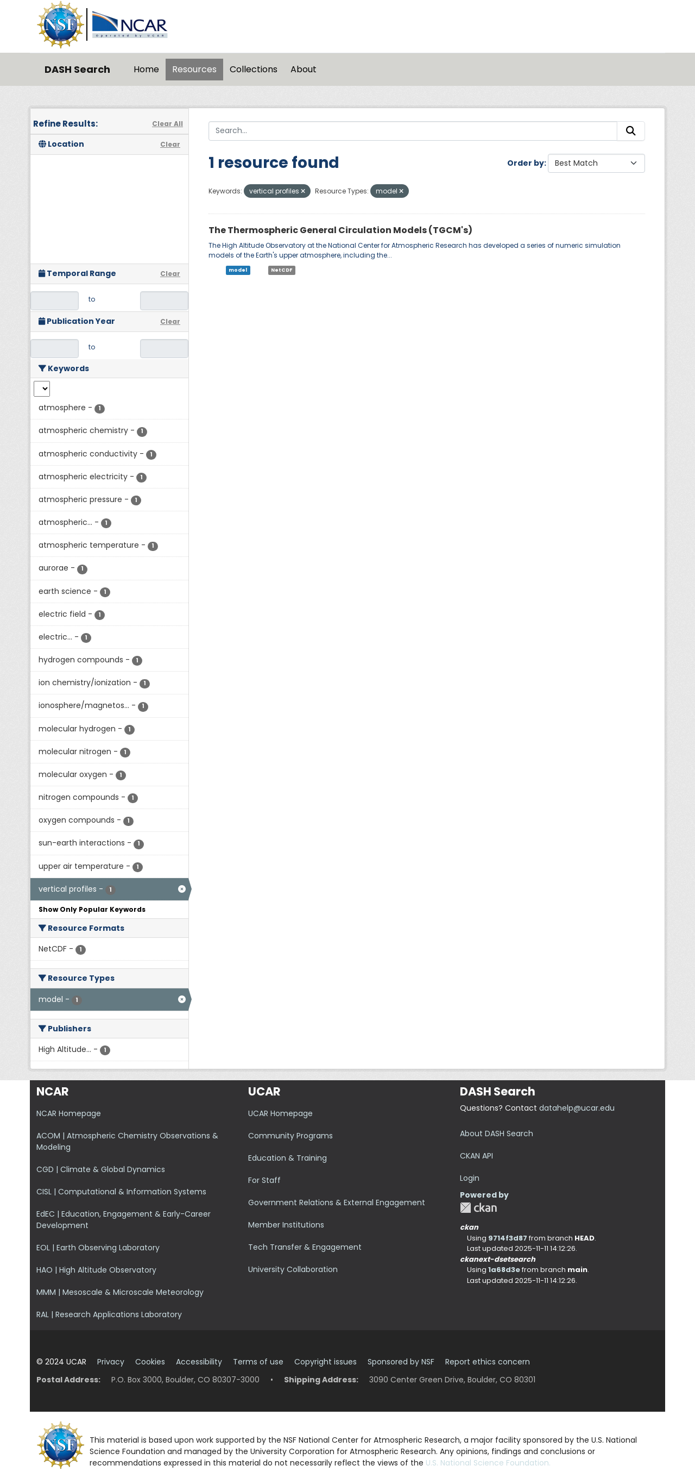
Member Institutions (286, 1224)
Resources (194, 69)
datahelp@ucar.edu (577, 1108)
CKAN (478, 1207)
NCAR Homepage (68, 1113)
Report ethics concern (487, 1361)
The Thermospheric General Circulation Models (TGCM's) (340, 230)
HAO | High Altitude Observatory (96, 1269)
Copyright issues (325, 1361)
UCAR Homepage (280, 1113)
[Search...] (412, 131)
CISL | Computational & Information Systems (121, 1191)
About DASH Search (496, 1133)
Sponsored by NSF (401, 1361)
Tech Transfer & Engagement (305, 1247)
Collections (253, 69)
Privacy (110, 1361)
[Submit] (631, 131)
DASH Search (77, 69)
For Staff (264, 1180)
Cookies (150, 1361)
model (238, 270)
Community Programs (290, 1135)
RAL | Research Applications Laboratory (109, 1314)
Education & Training (287, 1158)
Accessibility (199, 1361)
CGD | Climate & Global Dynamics (100, 1169)
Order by (525, 163)
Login (469, 1178)
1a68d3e (504, 1269)
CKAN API (476, 1155)
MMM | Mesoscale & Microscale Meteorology (120, 1292)
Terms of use (258, 1361)
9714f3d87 (507, 1238)
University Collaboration (293, 1269)
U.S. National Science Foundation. (488, 1462)
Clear (170, 144)
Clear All (167, 123)
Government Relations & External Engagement (336, 1202)
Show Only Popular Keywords (92, 909)
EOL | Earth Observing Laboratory (98, 1247)
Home (146, 69)
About (303, 69)
